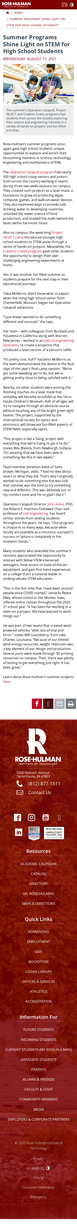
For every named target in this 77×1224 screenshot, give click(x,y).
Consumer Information (38, 1187)
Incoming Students (38, 1039)
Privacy (38, 1158)
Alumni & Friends (38, 1079)
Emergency (38, 1197)
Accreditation (38, 1001)
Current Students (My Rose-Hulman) (38, 1049)
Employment (38, 941)
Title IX (38, 1178)
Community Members (39, 1099)
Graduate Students (38, 1059)
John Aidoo (55, 504)
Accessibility (35, 1168)
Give (38, 951)
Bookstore (39, 961)
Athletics (38, 991)
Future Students (38, 1029)
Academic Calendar (39, 863)
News (18, 13)
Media (38, 1109)
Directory (38, 883)
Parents (38, 1069)
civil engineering (35, 513)
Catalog (38, 873)
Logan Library (38, 971)
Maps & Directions (38, 903)
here (6, 681)
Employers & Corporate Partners (38, 1119)
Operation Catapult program (32, 172)
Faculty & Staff (38, 1089)
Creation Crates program (22, 251)
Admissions (38, 931)
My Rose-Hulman (38, 893)
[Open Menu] (65, 5)
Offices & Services (38, 981)
